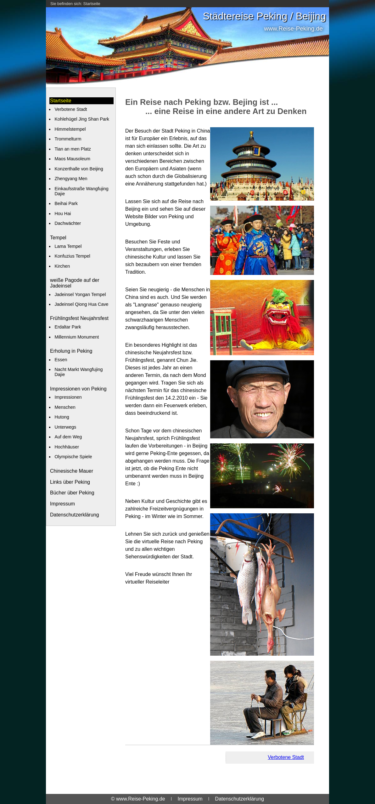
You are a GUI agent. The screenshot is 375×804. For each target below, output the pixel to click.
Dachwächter (67, 223)
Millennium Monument (76, 336)
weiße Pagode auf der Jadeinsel (74, 282)
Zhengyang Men (70, 178)
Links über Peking (70, 482)
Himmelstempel (70, 129)
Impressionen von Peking (78, 388)
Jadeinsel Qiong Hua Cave (81, 304)
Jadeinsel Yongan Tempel (80, 294)
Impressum (62, 503)
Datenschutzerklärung (74, 514)
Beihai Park (66, 203)
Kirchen (62, 266)
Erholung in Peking (71, 351)
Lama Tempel (67, 246)
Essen (60, 359)
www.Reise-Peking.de (293, 28)
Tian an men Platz (72, 148)
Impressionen (67, 397)
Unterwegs (65, 427)
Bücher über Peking (72, 492)
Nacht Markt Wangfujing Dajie (78, 372)
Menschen (64, 407)
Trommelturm (67, 138)
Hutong (61, 416)
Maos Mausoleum (72, 158)
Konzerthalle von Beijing (78, 168)
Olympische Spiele (73, 456)
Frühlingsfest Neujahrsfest (79, 318)
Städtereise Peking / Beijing (264, 16)
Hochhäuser (66, 446)
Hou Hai (62, 213)
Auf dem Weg (68, 436)
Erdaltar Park (67, 326)
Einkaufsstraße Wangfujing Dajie (81, 191)
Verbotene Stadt (70, 109)
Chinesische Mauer (71, 471)
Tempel (58, 237)
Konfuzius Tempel (72, 256)
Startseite (91, 3)
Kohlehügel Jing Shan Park (81, 119)
